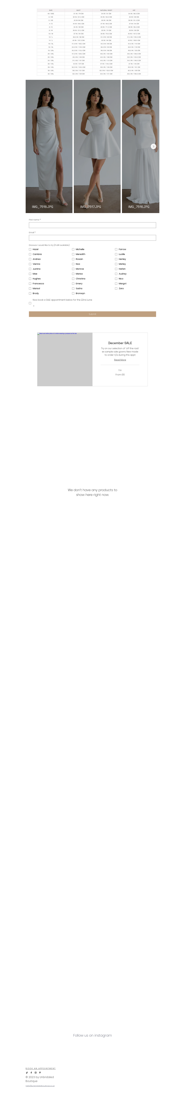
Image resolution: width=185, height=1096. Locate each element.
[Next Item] (153, 146)
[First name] (91, 225)
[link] (120, 343)
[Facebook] (31, 1072)
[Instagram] (35, 1072)
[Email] (91, 238)
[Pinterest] (40, 1072)
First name (35, 219)
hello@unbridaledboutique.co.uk (40, 1085)
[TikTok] (27, 1072)
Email (32, 232)
